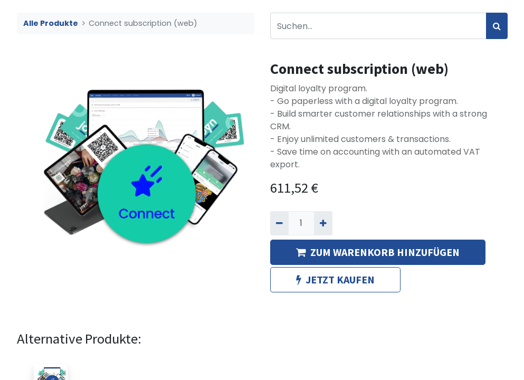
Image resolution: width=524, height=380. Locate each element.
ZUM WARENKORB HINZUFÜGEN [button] (378, 252)
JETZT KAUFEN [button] (335, 279)
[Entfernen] (279, 223)
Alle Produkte (50, 23)
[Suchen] (497, 26)
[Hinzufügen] (323, 223)
